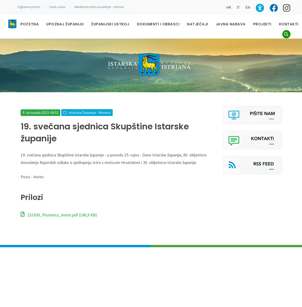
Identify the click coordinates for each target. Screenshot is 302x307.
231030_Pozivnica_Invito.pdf (59, 215)
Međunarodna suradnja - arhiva (99, 7)
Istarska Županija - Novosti (90, 112)
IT (238, 7)
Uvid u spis (57, 7)
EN (247, 7)
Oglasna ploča (28, 7)
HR (228, 7)
